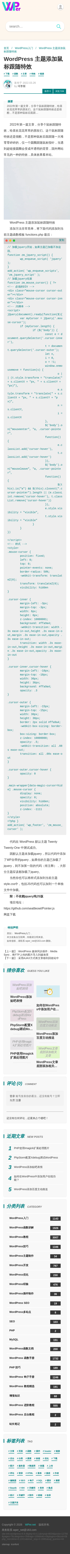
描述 (48, 1473)
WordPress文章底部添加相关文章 (47, 1064)
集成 (50, 1488)
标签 (38, 1458)
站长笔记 (35, 1424)
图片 (12, 1466)
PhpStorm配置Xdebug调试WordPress (21, 1027)
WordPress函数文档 (35, 1349)
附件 (31, 1495)
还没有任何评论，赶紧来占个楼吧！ (27, 1118)
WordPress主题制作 (35, 1256)
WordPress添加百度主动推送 (47, 1035)
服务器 (22, 1466)
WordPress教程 (35, 1237)
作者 (57, 1473)
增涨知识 (35, 1396)
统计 (12, 1495)
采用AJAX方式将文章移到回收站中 (38, 958)
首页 (6, 48)
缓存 (49, 1480)
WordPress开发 (35, 1266)
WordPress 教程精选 (35, 1387)
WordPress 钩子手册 (35, 1377)
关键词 (32, 1488)
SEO (35, 1322)
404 (22, 1488)
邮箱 (40, 1495)
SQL (40, 1480)
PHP (35, 1331)
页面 (21, 1451)
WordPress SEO (35, 1303)
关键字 (22, 1495)
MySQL (35, 1340)
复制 (61, 239)
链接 (42, 74)
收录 (49, 1495)
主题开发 (14, 1502)
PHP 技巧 (35, 1368)
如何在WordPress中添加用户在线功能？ (47, 1007)
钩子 (32, 1480)
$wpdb (13, 1488)
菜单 (40, 1473)
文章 (25, 74)
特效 (33, 74)
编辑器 (13, 1480)
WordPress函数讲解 (35, 1228)
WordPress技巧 (35, 1247)
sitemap (6, 1544)
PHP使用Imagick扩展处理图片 (21, 1055)
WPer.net (30, 1524)
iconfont (15, 1544)
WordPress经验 (35, 1285)
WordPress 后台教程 (35, 1415)
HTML (30, 1473)
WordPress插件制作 (35, 1294)
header (48, 1451)
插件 (38, 1451)
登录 (12, 1096)
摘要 (58, 1480)
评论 (12, 1473)
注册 (18, 1100)
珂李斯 (22, 86)
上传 (51, 1466)
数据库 (32, 1466)
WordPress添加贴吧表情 (21, 998)
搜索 (29, 1458)
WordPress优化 (35, 1275)
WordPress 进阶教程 (35, 1406)
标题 (42, 1466)
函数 (16, 74)
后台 (12, 1458)
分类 (21, 1458)
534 (59, 91)
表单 (42, 1488)
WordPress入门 (24, 48)
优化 (47, 1458)
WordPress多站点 (35, 1312)
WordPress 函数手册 (35, 1358)
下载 (7, 74)
